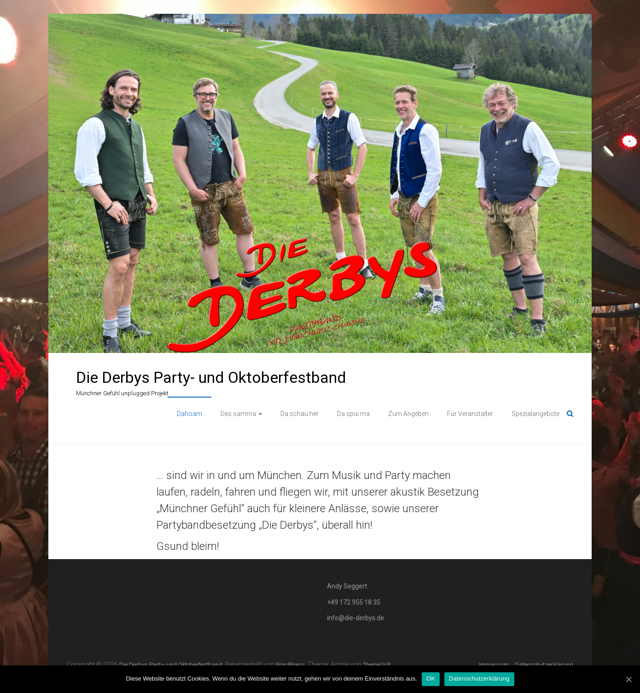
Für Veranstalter (470, 413)
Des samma (238, 413)
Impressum (494, 664)
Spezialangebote (535, 413)
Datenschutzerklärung (544, 664)
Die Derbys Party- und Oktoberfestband (211, 377)
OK (430, 678)
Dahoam (189, 413)
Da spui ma (353, 413)
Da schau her (299, 413)
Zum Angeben (408, 413)
